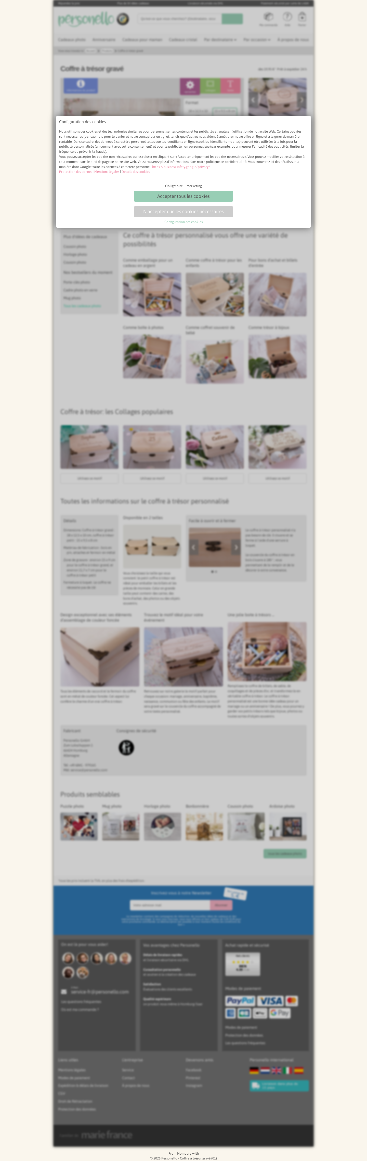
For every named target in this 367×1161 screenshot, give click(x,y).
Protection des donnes (75, 172)
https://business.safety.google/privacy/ (181, 167)
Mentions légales (106, 172)
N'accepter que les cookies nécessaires (183, 211)
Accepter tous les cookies (183, 196)
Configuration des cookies (183, 222)
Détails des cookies (136, 172)
